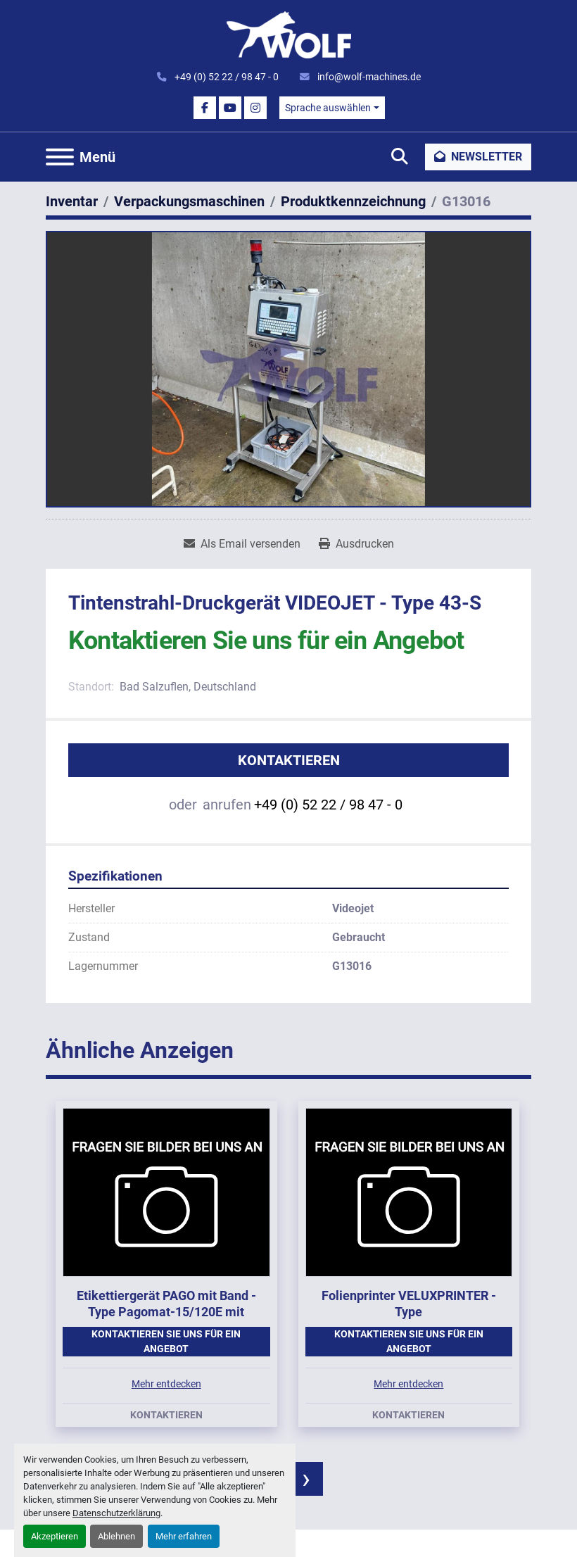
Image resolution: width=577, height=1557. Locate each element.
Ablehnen (116, 1536)
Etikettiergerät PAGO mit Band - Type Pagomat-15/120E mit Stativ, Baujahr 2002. (166, 1311)
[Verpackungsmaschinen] (189, 201)
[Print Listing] (356, 544)
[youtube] (230, 107)
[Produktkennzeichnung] (353, 201)
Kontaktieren (289, 760)
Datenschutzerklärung (116, 1513)
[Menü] (60, 157)
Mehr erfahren (184, 1536)
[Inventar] (72, 201)
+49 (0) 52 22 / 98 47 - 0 (225, 76)
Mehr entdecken (166, 1383)
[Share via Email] (242, 544)
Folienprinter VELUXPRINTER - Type (409, 1303)
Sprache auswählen (328, 107)
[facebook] (205, 107)
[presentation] (306, 1479)
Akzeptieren (54, 1536)
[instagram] (255, 107)
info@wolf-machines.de (368, 76)
